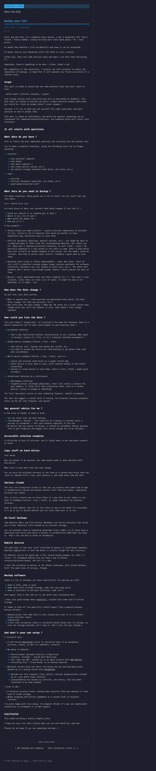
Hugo (26, 761)
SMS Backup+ (76, 660)
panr (50, 761)
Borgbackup (49, 669)
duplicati (42, 600)
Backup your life (15, 21)
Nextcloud (27, 642)
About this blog (12, 12)
